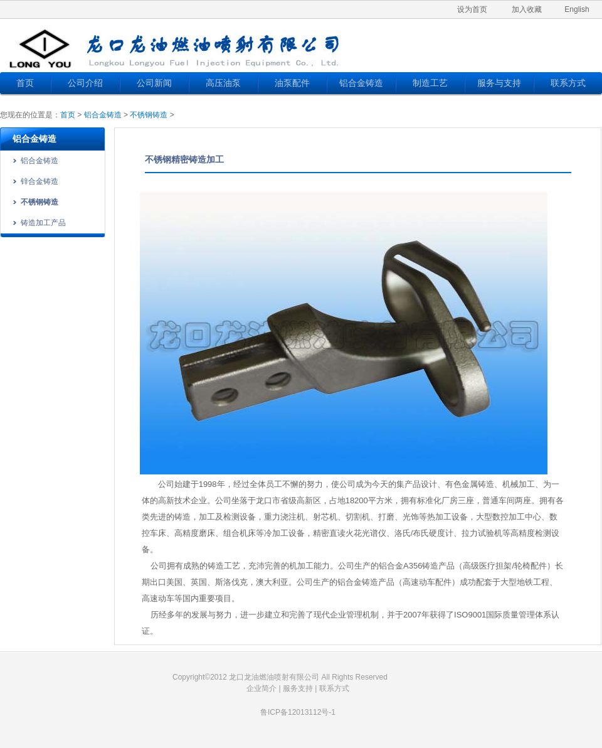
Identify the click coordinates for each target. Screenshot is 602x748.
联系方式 (568, 83)
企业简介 (261, 688)
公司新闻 (154, 83)
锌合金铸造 (39, 181)
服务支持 (298, 688)
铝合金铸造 (361, 83)
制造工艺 (430, 83)
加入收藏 (527, 9)
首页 (25, 83)
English (576, 9)
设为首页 (472, 9)
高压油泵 (223, 83)
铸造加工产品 (43, 222)
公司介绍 (85, 83)
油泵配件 (292, 83)
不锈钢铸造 (148, 114)
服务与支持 (499, 83)
